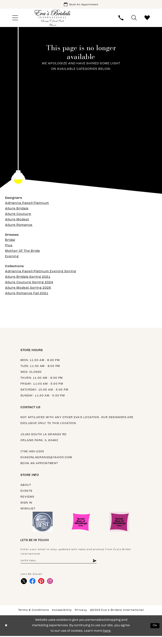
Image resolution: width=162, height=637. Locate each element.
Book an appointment (39, 463)
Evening (12, 257)
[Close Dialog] (6, 626)
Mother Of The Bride (22, 251)
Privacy (81, 611)
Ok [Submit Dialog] (155, 626)
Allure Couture (18, 214)
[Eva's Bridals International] (53, 18)
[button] (15, 18)
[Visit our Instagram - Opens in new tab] (51, 582)
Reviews (27, 497)
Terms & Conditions (33, 611)
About (25, 485)
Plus (8, 246)
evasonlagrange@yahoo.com (46, 458)
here (107, 632)
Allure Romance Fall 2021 (26, 293)
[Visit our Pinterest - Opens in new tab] (42, 582)
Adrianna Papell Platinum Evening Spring (40, 271)
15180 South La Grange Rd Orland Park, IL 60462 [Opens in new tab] (43, 438)
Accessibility (62, 611)
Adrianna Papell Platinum (27, 203)
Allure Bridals (16, 209)
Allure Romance (18, 225)
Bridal (10, 240)
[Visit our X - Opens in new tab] (23, 582)
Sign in (26, 503)
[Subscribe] (98, 561)
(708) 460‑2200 (32, 452)
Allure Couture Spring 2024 (29, 282)
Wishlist (27, 509)
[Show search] (134, 18)
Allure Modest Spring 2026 (28, 288)
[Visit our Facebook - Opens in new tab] (33, 582)
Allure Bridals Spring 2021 (27, 277)
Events (26, 491)
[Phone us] (121, 18)
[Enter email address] (60, 561)
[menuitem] (15, 18)
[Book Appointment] (81, 4)
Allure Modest (17, 220)
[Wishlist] (147, 18)
